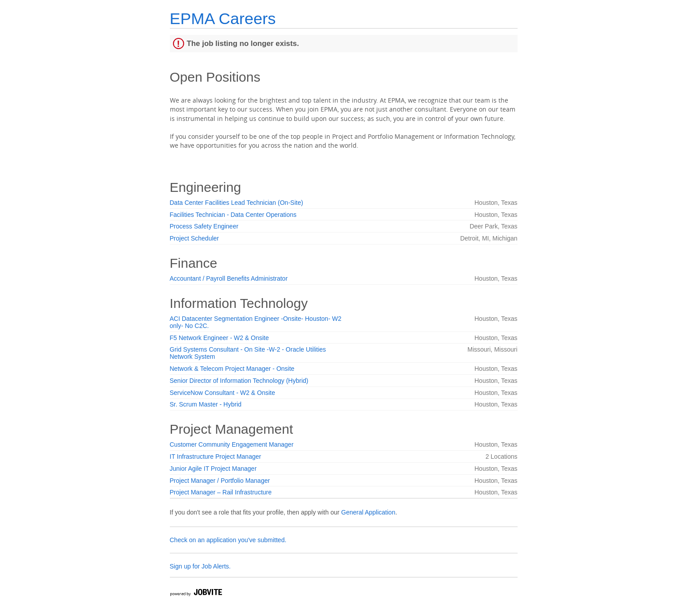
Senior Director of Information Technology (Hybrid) (239, 380)
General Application (368, 512)
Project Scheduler (194, 238)
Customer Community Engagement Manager (232, 444)
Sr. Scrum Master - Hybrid (206, 404)
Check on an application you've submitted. (228, 540)
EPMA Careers (223, 18)
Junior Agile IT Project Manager (213, 468)
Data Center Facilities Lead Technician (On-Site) (236, 202)
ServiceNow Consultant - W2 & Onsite (223, 392)
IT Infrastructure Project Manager (215, 456)
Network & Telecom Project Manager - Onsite (232, 368)
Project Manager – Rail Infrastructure (221, 492)
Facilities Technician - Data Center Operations (233, 214)
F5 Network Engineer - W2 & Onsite (219, 337)
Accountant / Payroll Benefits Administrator (229, 278)
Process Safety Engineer (204, 226)
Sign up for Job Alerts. (200, 566)
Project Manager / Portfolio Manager (220, 480)
